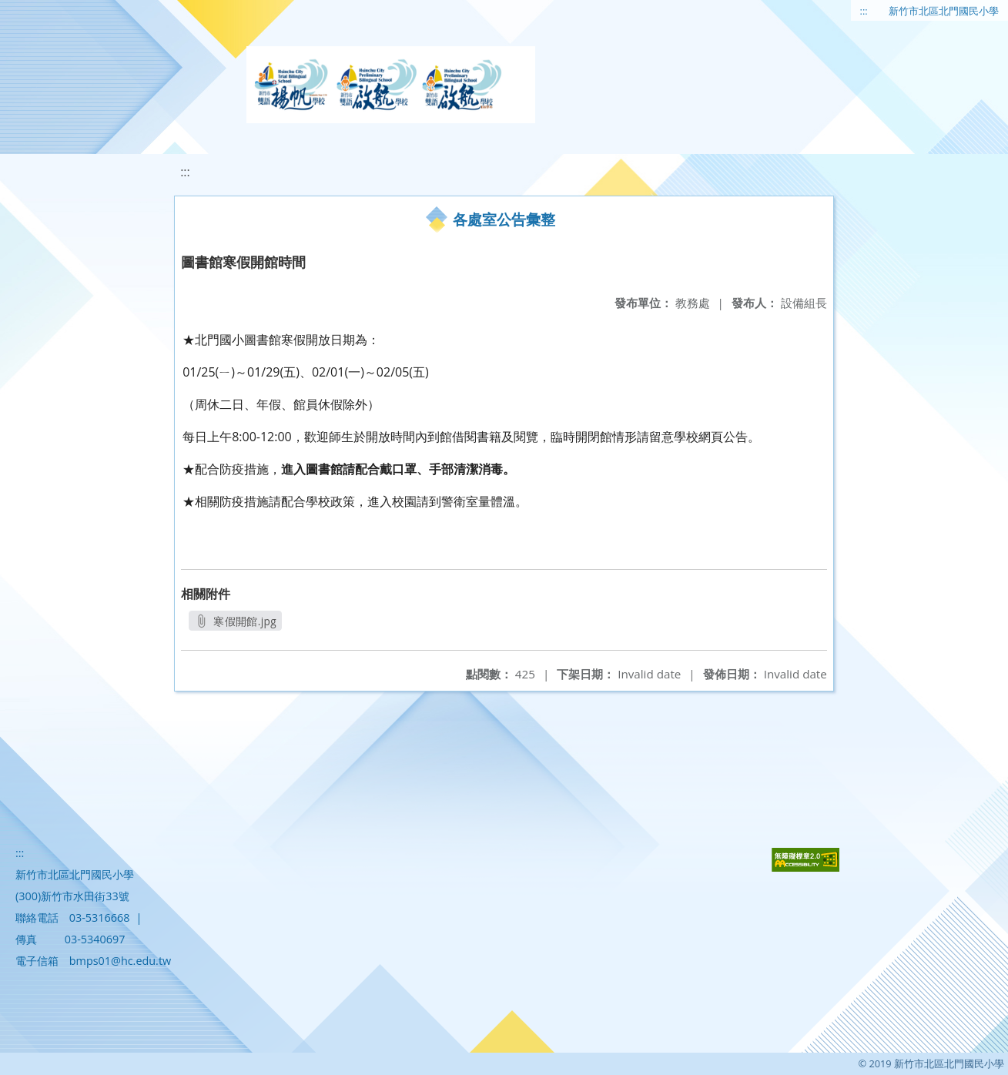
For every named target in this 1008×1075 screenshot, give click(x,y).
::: (864, 11)
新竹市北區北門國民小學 (944, 11)
